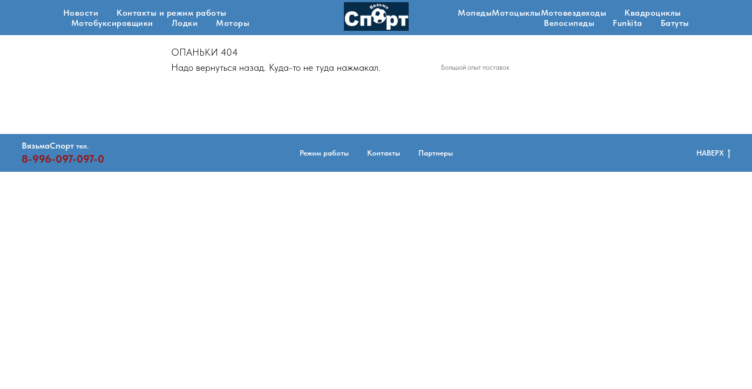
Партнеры (435, 153)
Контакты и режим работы (172, 13)
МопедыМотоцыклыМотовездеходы (532, 13)
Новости (81, 13)
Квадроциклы (653, 13)
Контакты (383, 153)
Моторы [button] (232, 23)
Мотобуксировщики (112, 23)
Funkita (627, 23)
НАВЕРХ (713, 153)
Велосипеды (569, 23)
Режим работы (324, 153)
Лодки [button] (185, 23)
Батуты (675, 23)
